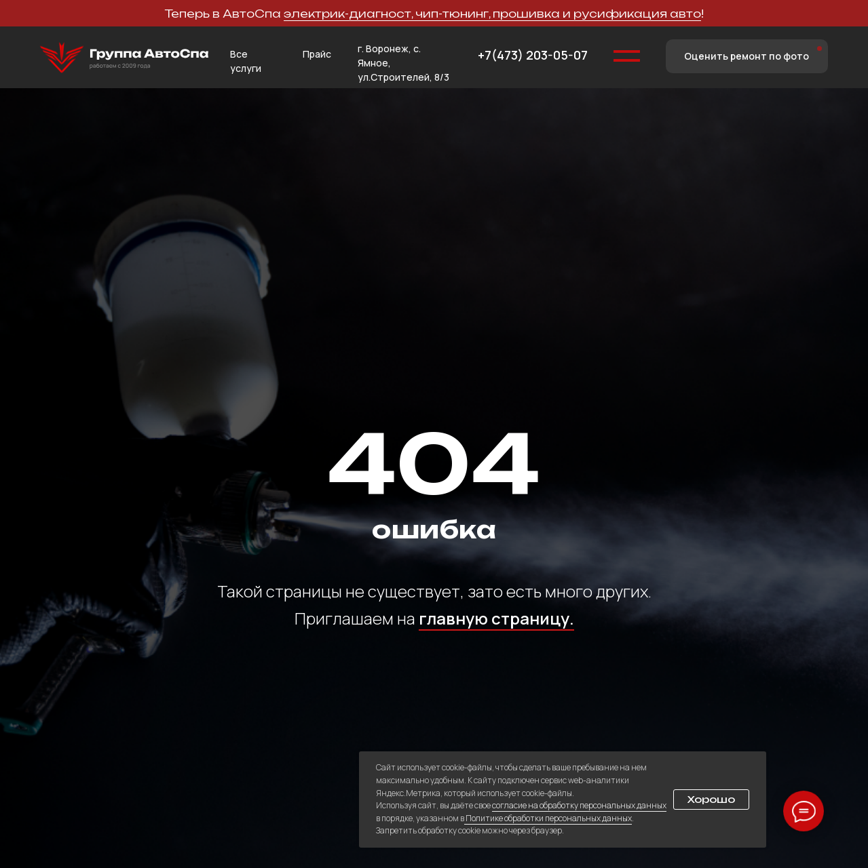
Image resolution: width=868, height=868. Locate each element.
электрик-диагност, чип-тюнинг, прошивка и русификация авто (492, 13)
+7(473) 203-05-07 (533, 55)
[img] (124, 58)
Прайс (317, 53)
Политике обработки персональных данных (548, 818)
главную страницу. (496, 618)
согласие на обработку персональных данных (579, 805)
